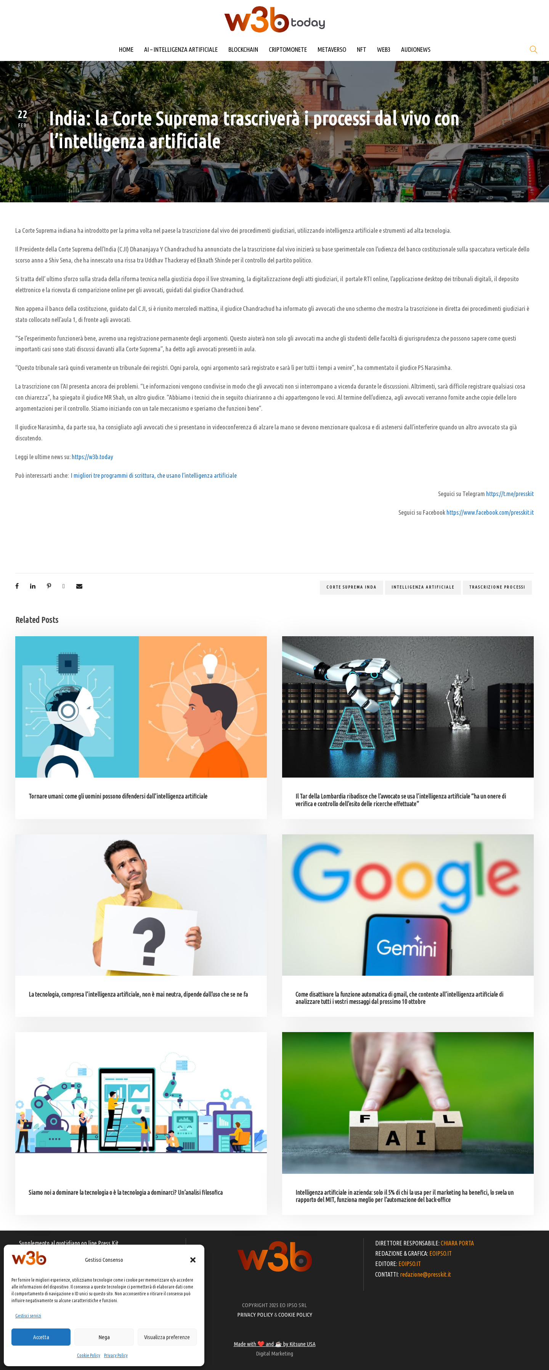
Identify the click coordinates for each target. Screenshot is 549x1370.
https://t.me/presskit (510, 493)
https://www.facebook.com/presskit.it (490, 512)
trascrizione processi (497, 587)
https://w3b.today (92, 456)
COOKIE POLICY (295, 1314)
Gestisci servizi (28, 1315)
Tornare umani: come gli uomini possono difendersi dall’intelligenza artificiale (118, 796)
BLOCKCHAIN (243, 49)
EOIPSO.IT (440, 1253)
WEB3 (383, 49)
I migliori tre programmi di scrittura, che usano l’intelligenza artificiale (154, 475)
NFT (361, 49)
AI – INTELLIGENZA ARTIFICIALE (181, 49)
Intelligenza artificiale (423, 587)
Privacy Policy (116, 1355)
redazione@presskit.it (425, 1274)
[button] (193, 1260)
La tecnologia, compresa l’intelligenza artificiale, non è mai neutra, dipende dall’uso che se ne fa (138, 994)
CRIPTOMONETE (288, 49)
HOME (126, 49)
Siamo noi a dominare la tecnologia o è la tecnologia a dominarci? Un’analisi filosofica (126, 1192)
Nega (104, 1337)
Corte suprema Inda (351, 587)
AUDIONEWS (415, 49)
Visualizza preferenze (167, 1337)
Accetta (41, 1337)
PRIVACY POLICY (255, 1314)
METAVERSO (332, 49)
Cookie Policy (88, 1355)
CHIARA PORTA (457, 1243)
